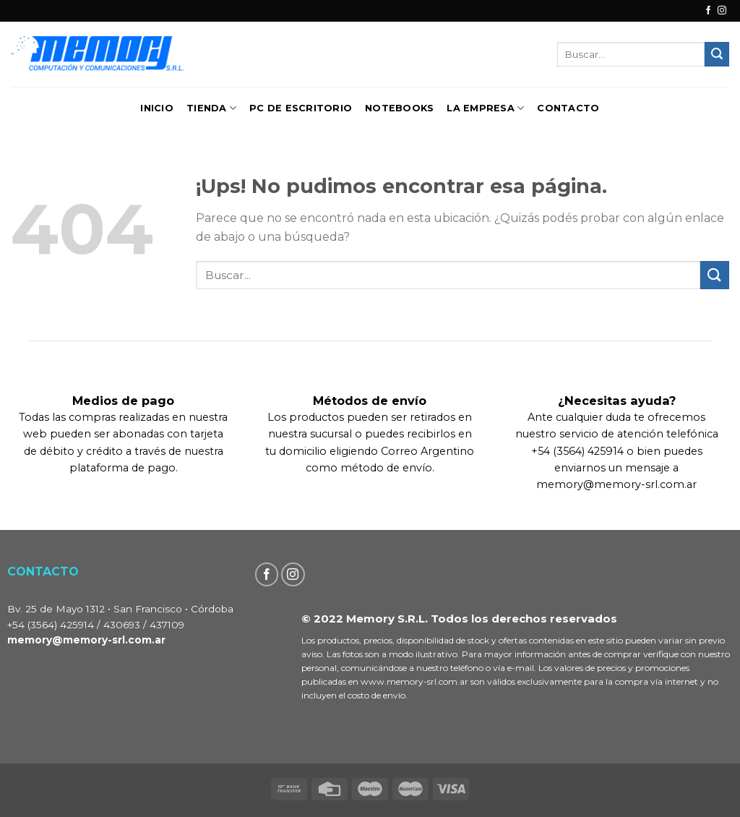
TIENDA (211, 108)
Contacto (568, 108)
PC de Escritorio (300, 108)
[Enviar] (717, 54)
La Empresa (485, 108)
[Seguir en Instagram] (722, 11)
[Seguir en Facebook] (708, 11)
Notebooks (399, 108)
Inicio (156, 108)
